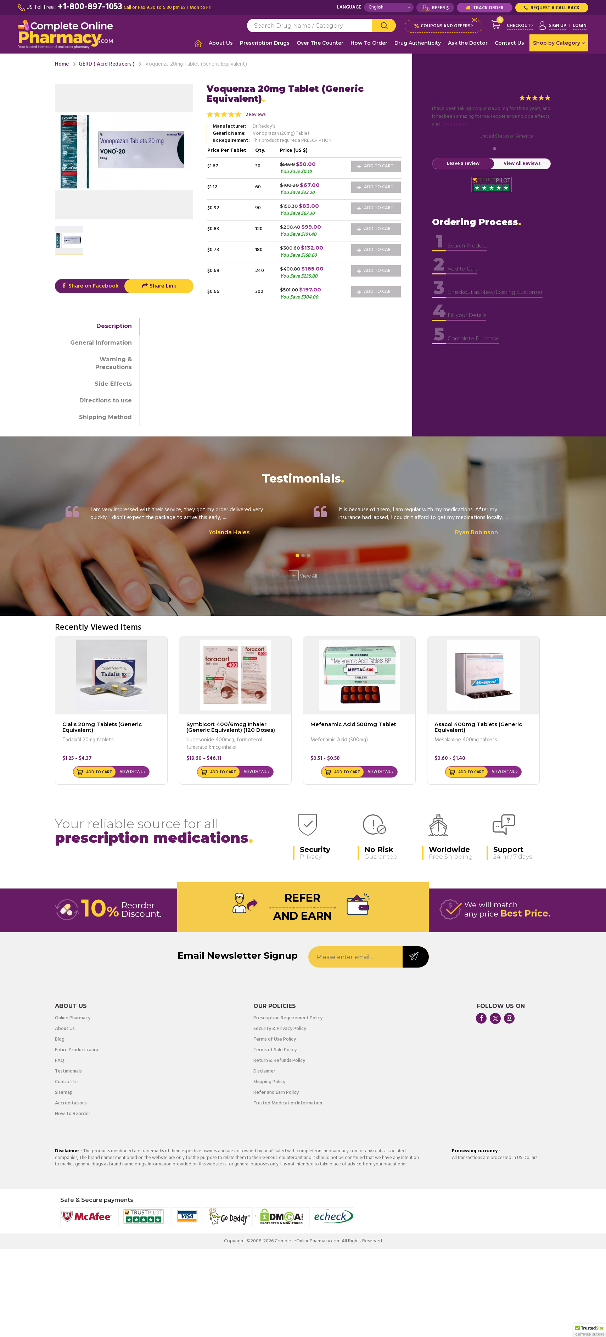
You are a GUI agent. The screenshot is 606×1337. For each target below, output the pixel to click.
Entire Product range (77, 1048)
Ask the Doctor (468, 43)
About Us (221, 43)
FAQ (59, 1059)
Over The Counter (320, 43)
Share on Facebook (89, 284)
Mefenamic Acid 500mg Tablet (353, 722)
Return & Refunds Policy (279, 1059)
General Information (101, 341)
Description (114, 324)
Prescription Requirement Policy (287, 1016)
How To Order (368, 43)
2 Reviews (256, 113)
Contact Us (509, 43)
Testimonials (68, 1069)
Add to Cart (375, 164)
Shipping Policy (269, 1080)
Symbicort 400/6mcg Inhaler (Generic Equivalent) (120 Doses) (230, 725)
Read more (455, 123)
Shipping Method (105, 415)
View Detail (131, 770)
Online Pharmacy (72, 1016)
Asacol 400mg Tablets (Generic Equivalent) (478, 725)
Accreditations (71, 1101)
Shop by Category (559, 43)
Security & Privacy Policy (279, 1027)
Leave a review (463, 162)
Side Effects (113, 382)
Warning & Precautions (113, 361)
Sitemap (64, 1090)
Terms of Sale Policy (275, 1048)
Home (62, 62)
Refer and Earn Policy (276, 1090)
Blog (59, 1037)
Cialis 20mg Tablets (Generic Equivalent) (102, 725)
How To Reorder (72, 1112)
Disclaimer (264, 1069)
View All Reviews (522, 162)
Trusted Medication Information (287, 1101)
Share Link (159, 284)
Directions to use (105, 398)
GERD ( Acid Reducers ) (106, 62)
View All (303, 574)
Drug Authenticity (417, 43)
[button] (589, 1330)
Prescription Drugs (265, 43)
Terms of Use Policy (274, 1037)
